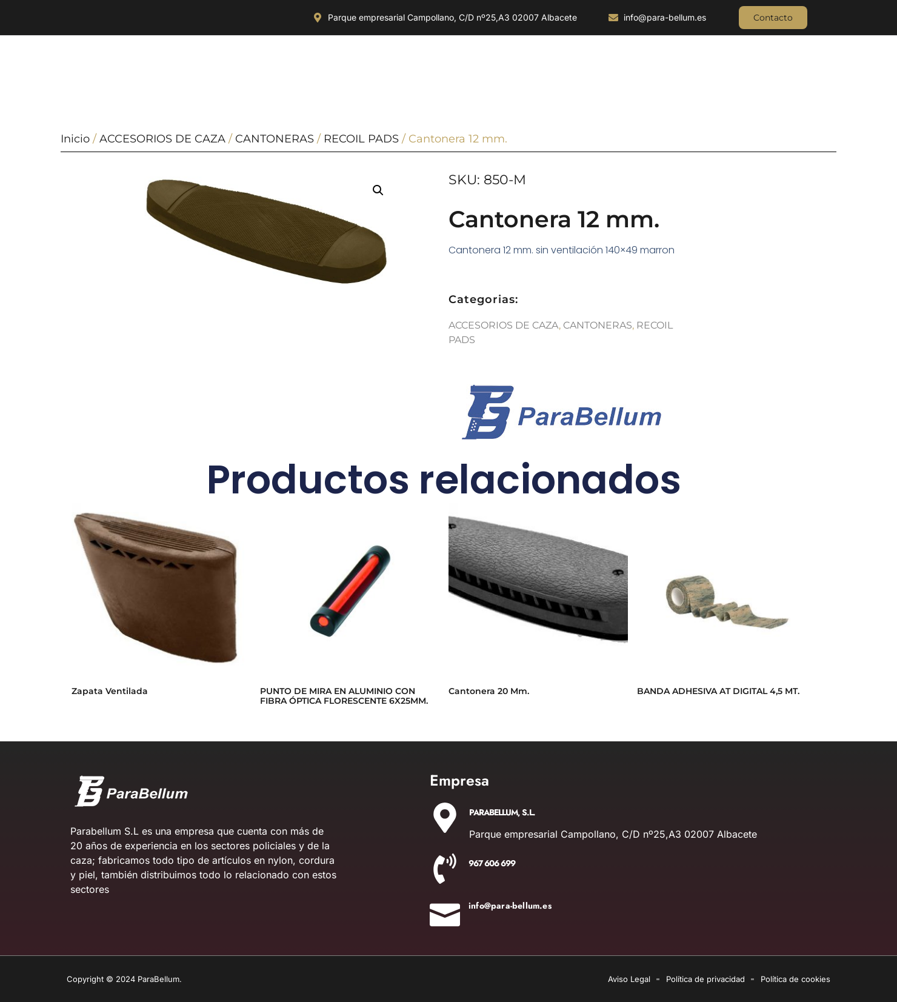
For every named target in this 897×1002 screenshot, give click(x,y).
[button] (378, 190)
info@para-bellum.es (510, 906)
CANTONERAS (274, 138)
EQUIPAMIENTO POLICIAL (524, 66)
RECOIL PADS (361, 138)
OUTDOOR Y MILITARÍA (308, 66)
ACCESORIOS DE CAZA (414, 66)
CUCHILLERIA (105, 66)
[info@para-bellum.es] (445, 911)
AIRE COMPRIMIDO (630, 66)
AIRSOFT (797, 66)
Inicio (75, 138)
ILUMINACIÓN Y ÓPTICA (199, 66)
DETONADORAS (721, 66)
